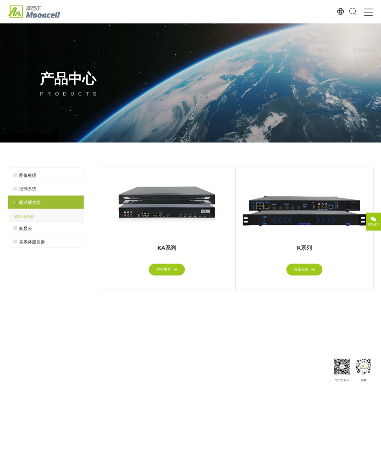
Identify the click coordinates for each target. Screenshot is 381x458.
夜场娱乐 (148, 377)
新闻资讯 (275, 362)
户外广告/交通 (152, 416)
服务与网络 (235, 383)
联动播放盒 (24, 218)
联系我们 (313, 403)
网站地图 (299, 450)
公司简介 (313, 370)
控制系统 (103, 377)
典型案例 (195, 362)
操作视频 (233, 397)
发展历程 (313, 383)
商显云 (101, 383)
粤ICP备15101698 (103, 450)
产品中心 (103, 362)
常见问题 (233, 390)
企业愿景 (313, 377)
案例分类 (195, 377)
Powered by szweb (361, 450)
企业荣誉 (313, 390)
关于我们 (313, 362)
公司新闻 (275, 370)
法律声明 (318, 450)
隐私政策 (336, 450)
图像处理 (103, 370)
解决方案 (148, 362)
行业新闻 (275, 377)
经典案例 (195, 370)
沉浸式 (146, 397)
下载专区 (233, 370)
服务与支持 (235, 362)
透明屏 (146, 410)
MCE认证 (233, 377)
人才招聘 (313, 397)
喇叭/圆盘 (148, 403)
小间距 (146, 370)
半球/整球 (148, 390)
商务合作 (313, 410)
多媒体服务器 (106, 390)
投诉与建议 (235, 403)
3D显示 (147, 383)
